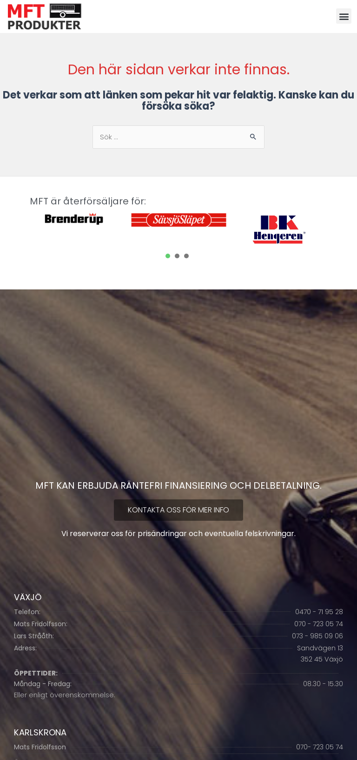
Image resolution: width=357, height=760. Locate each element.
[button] (343, 16)
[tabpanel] (76, 220)
